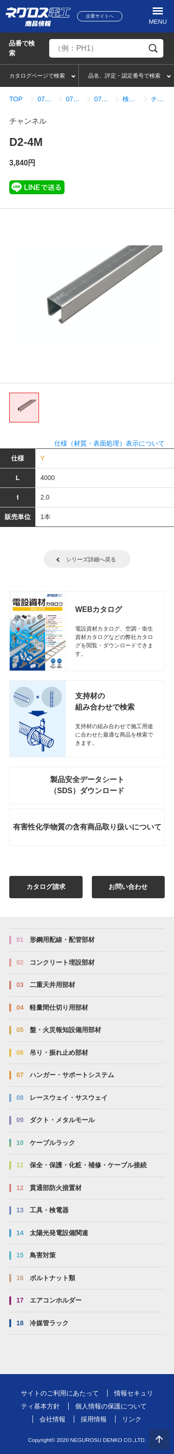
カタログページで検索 (37, 75)
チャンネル (159, 99)
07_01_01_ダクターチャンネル (102, 99)
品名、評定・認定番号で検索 (124, 75)
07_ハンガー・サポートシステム (46, 99)
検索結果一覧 (131, 99)
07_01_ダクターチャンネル (74, 99)
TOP (16, 99)
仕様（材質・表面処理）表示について (109, 443)
